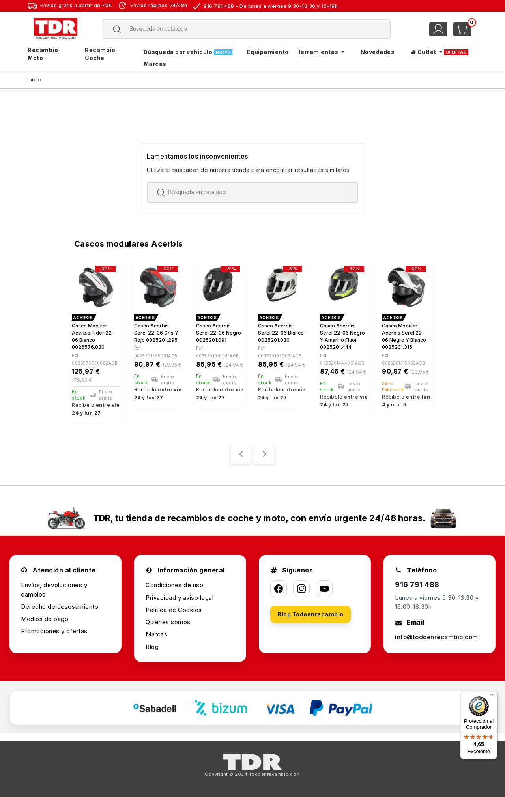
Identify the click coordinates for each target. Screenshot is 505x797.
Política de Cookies (174, 610)
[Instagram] (301, 588)
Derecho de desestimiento (59, 606)
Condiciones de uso (174, 585)
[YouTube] (324, 588)
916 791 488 (417, 584)
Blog (152, 647)
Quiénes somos (168, 622)
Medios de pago (44, 619)
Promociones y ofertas (54, 631)
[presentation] (241, 454)
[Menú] (492, 697)
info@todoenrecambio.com (436, 637)
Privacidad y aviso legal (179, 597)
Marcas (156, 634)
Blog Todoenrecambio (310, 614)
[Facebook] (278, 588)
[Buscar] (246, 29)
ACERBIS (83, 317)
